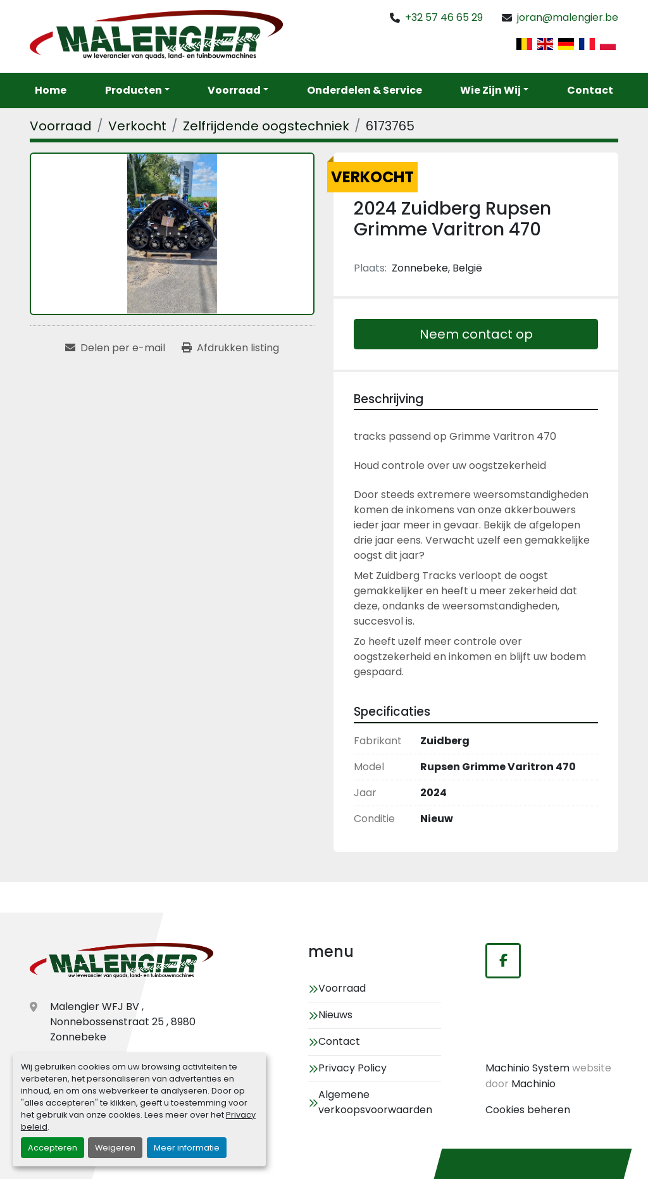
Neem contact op (476, 334)
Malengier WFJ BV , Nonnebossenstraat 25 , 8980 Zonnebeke (123, 1021)
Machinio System (527, 1068)
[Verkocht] (137, 126)
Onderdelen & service (364, 90)
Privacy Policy (352, 1068)
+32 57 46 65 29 (444, 17)
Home (50, 90)
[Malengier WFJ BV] (121, 962)
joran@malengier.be (567, 17)
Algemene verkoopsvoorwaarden (375, 1102)
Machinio (533, 1083)
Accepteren (52, 1147)
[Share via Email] (115, 348)
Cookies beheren (527, 1109)
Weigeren (115, 1147)
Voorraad (234, 90)
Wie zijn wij (490, 90)
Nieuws (335, 1014)
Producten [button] (133, 90)
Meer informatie (187, 1147)
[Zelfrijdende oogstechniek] (266, 126)
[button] (237, 90)
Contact (590, 90)
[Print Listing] (230, 348)
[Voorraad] (61, 126)
